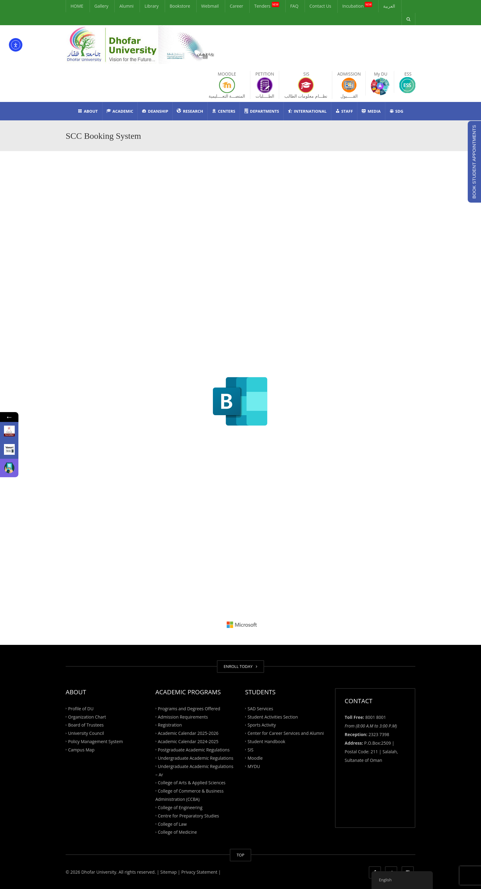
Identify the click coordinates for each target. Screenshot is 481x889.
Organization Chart (87, 716)
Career (236, 6)
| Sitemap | (168, 872)
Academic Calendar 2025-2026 (188, 733)
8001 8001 (375, 717)
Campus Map (81, 750)
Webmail (210, 6)
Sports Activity (262, 725)
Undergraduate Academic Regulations (195, 758)
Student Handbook (266, 741)
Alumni (126, 6)
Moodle (255, 758)
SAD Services (260, 708)
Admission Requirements (183, 716)
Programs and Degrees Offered (189, 708)
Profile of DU (81, 708)
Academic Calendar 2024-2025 (188, 741)
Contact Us (320, 6)
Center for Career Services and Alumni (286, 733)
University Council (86, 733)
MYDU (254, 766)
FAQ (294, 6)
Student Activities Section (273, 716)
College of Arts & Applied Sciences (191, 783)
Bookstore (180, 6)
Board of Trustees (86, 725)
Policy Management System (95, 741)
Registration (170, 725)
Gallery (101, 6)
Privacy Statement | (200, 872)
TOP (240, 855)
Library (151, 6)
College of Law (172, 824)
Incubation (357, 5)
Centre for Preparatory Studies (188, 815)
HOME (77, 6)
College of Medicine (177, 832)
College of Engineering (180, 807)
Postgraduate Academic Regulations (194, 750)
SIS (250, 750)
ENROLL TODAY (240, 666)
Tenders (266, 5)
